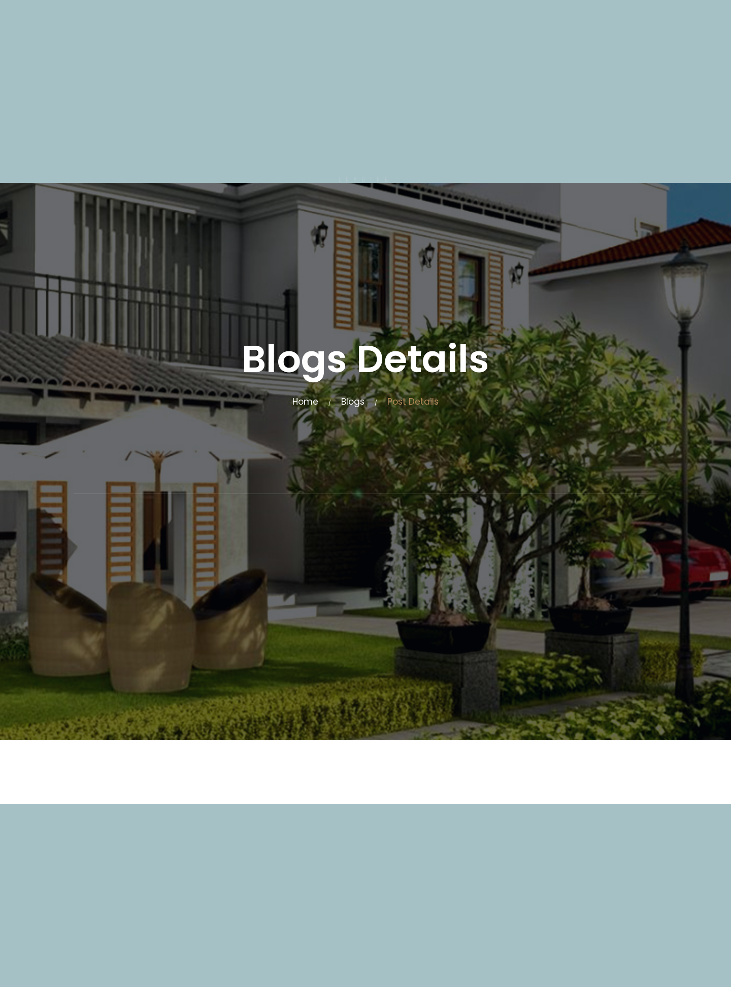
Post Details (413, 402)
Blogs (352, 402)
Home (305, 402)
